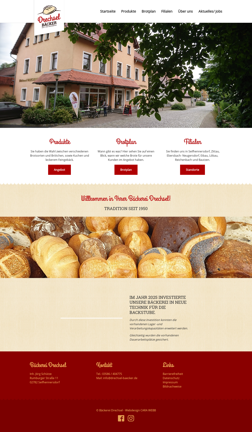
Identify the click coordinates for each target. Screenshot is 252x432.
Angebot (59, 170)
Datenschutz (171, 378)
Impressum (170, 382)
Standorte (192, 170)
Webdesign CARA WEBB (140, 410)
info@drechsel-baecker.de (120, 378)
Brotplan (126, 170)
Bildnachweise (172, 386)
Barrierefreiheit (173, 374)
